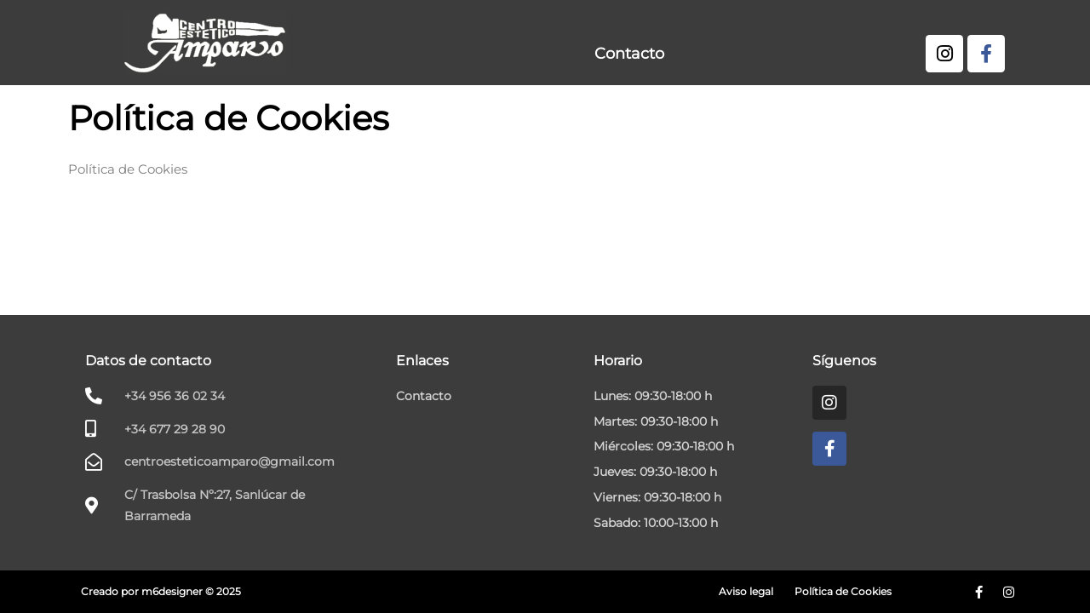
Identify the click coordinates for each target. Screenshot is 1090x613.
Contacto (629, 53)
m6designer (172, 591)
